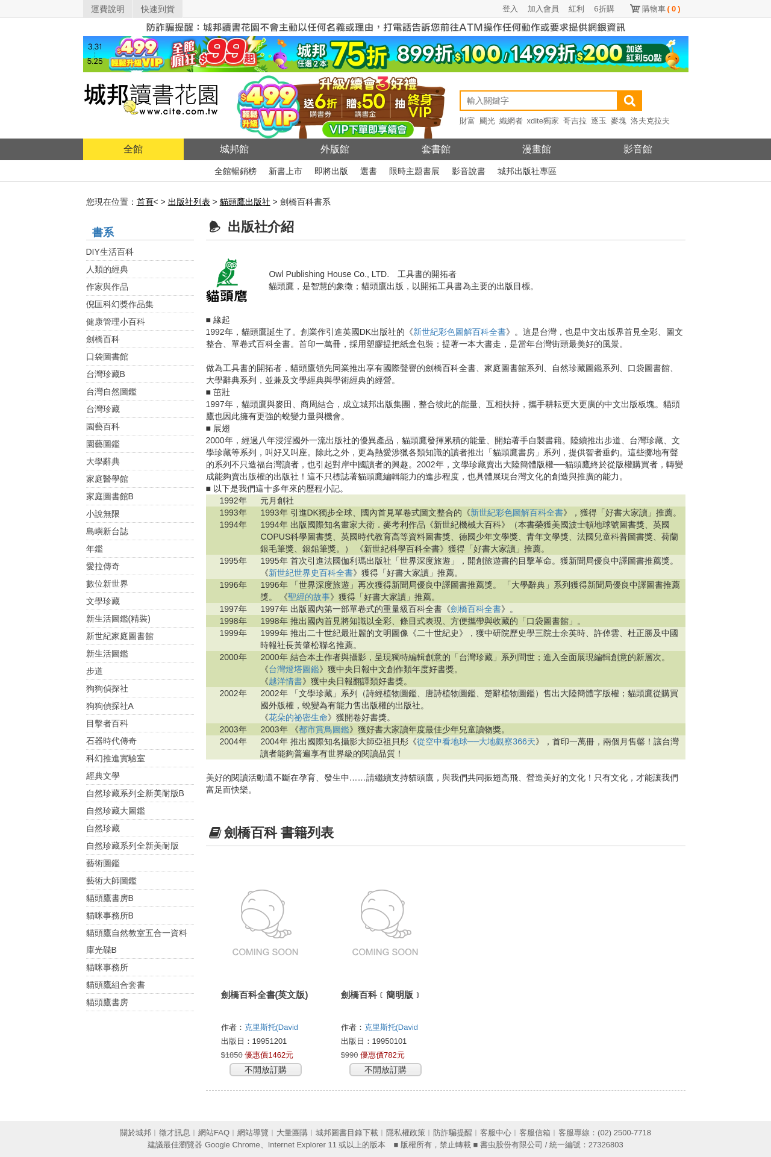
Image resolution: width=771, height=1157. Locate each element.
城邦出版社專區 (527, 171)
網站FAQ (213, 1132)
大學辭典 (103, 461)
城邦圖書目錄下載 (347, 1132)
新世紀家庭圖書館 (120, 636)
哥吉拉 (575, 121)
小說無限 (103, 514)
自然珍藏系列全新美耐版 (132, 845)
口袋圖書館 (107, 356)
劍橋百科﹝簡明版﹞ (381, 995)
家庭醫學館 (107, 479)
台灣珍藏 (103, 409)
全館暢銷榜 (235, 171)
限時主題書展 (414, 171)
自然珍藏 (103, 828)
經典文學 (103, 776)
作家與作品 (107, 287)
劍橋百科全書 (476, 609)
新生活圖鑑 (107, 653)
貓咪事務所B (110, 915)
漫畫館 (536, 149)
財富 (467, 121)
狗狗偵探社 (107, 688)
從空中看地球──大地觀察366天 (476, 741)
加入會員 (543, 8)
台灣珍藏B (105, 374)
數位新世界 (107, 583)
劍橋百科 (103, 339)
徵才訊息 (174, 1132)
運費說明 (108, 9)
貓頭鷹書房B (110, 898)
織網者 (511, 121)
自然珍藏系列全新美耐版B (135, 793)
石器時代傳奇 (111, 741)
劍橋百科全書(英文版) (264, 995)
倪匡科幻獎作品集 (120, 304)
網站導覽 (253, 1132)
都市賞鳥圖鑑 (324, 729)
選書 (368, 171)
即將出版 (331, 171)
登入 (510, 8)
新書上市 (285, 171)
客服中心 (495, 1132)
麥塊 (618, 121)
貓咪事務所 (107, 967)
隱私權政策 (405, 1132)
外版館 (334, 149)
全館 (133, 149)
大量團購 (292, 1132)
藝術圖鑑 (103, 863)
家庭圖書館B (110, 496)
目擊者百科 (107, 723)
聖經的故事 (309, 597)
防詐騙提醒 (452, 1132)
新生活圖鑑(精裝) (118, 618)
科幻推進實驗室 (115, 758)
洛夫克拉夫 (650, 121)
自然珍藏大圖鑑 (115, 811)
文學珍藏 (103, 601)
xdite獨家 (543, 121)
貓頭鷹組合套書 (115, 985)
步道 (94, 671)
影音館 (637, 149)
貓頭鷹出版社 (245, 202)
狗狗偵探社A (110, 706)
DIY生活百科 (110, 252)
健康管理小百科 (115, 321)
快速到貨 (158, 9)
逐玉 (599, 121)
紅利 (576, 8)
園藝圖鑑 (103, 444)
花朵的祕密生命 (298, 717)
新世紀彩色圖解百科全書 (459, 332)
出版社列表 (189, 202)
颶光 (487, 121)
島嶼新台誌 (107, 531)
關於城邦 (135, 1132)
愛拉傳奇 (103, 566)
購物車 (661, 8)
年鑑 (94, 549)
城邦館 (234, 149)
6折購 (604, 8)
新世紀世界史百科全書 (311, 573)
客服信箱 (535, 1132)
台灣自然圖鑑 (111, 391)
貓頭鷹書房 (107, 1002)
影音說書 (468, 171)
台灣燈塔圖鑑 (294, 669)
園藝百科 (103, 426)
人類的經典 (107, 269)
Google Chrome (232, 1144)
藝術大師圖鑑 (111, 880)
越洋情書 (285, 681)
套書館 (436, 149)
